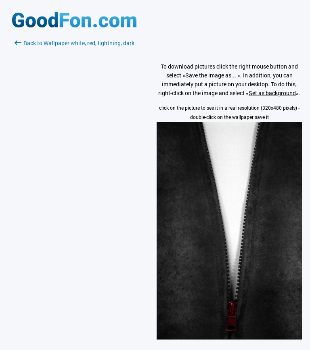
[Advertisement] (74, 143)
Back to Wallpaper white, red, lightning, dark (74, 43)
